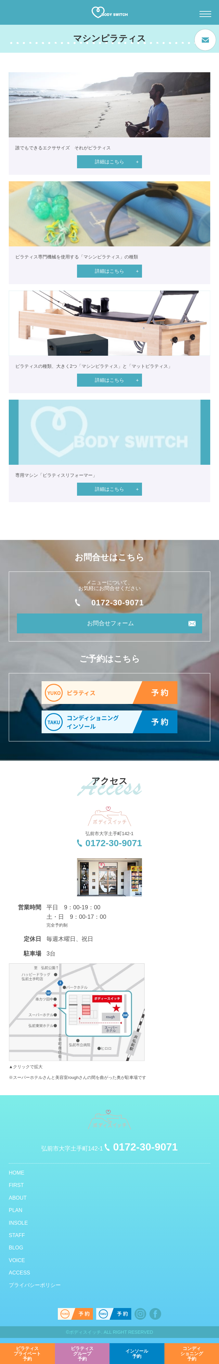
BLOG (16, 1247)
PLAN (15, 1210)
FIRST (16, 1185)
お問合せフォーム (110, 623)
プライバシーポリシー (35, 1285)
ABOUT (18, 1198)
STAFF (17, 1235)
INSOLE (18, 1223)
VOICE (17, 1260)
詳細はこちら (109, 161)
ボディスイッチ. (85, 1332)
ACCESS (19, 1272)
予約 (27, 1353)
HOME (16, 1173)
